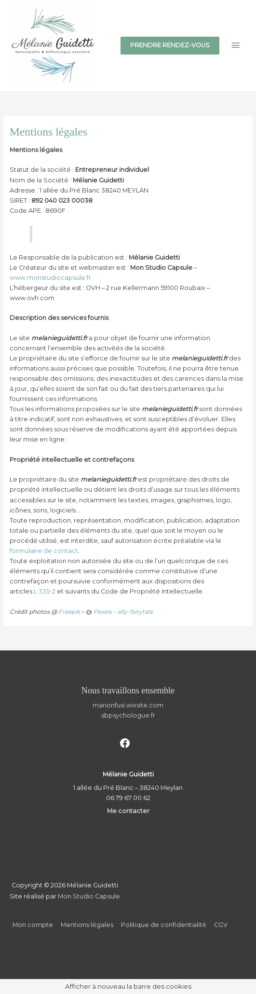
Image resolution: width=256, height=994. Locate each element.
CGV (221, 924)
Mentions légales (87, 924)
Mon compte (33, 924)
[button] (170, 46)
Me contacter (128, 811)
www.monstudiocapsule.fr (50, 277)
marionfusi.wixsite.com (128, 705)
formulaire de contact (44, 550)
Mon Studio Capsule (89, 896)
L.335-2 (44, 591)
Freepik (69, 611)
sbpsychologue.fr (128, 715)
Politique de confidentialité (163, 924)
